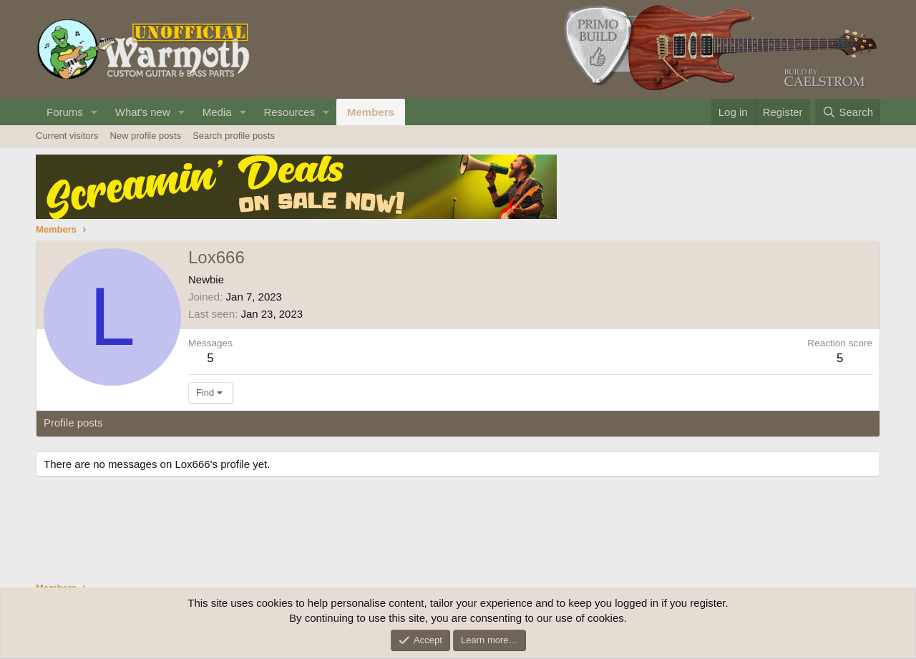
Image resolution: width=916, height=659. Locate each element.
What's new (142, 112)
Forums (65, 112)
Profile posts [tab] (73, 422)
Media (217, 112)
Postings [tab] (217, 422)
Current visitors (67, 135)
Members (370, 112)
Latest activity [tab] (149, 422)
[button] (94, 112)
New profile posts (145, 135)
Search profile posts (234, 135)
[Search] (847, 112)
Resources (289, 112)
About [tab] (266, 422)
